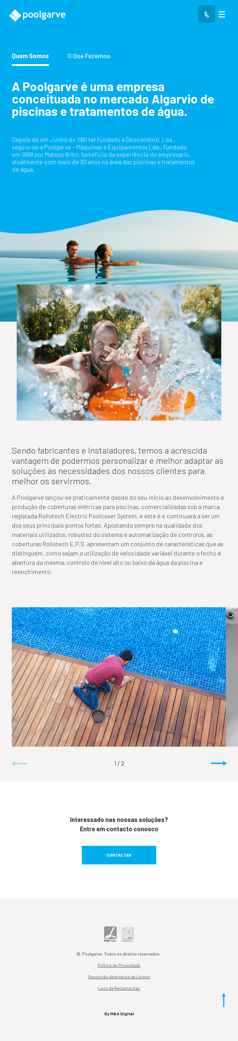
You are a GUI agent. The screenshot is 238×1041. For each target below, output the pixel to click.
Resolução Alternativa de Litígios (119, 976)
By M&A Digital (119, 1013)
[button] (219, 764)
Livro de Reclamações (119, 988)
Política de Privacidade (119, 965)
